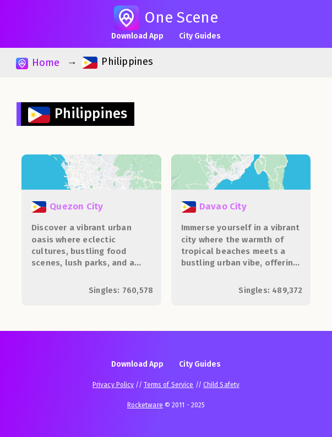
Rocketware (145, 405)
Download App (137, 36)
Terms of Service (169, 385)
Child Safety (221, 385)
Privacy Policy (113, 385)
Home (37, 63)
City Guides (200, 36)
